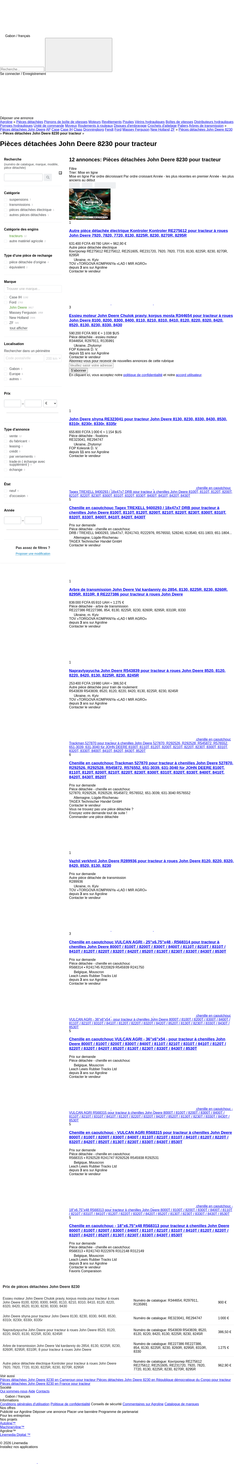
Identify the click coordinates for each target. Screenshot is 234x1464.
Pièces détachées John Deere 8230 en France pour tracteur (45, 1383)
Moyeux (71, 125)
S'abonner (78, 370)
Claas (78, 129)
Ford (118, 129)
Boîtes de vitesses (179, 122)
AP (48, 129)
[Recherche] (78, 55)
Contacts (43, 1391)
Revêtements (112, 122)
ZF (173, 129)
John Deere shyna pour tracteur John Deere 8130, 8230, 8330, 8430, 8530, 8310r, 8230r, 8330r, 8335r (59, 1318)
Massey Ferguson (135, 129)
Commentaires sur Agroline (143, 1404)
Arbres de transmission (206, 125)
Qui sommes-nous (14, 1391)
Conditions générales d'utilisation (25, 1404)
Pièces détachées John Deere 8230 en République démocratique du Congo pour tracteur (164, 1380)
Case (56, 129)
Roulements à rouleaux (95, 125)
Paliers (183, 125)
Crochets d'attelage (162, 125)
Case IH (66, 129)
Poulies (128, 122)
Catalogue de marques (182, 1404)
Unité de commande (49, 125)
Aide (31, 1391)
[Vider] (60, 172)
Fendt (109, 129)
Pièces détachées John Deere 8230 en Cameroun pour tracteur (48, 1380)
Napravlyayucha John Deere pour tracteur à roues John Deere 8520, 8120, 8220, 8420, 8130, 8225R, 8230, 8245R (59, 1332)
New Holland (160, 129)
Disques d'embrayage (130, 125)
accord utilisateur (188, 375)
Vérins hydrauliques (150, 122)
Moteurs (94, 122)
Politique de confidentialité (70, 1404)
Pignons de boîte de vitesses (66, 122)
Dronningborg (93, 129)
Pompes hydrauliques (16, 125)
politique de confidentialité (142, 375)
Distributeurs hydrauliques (214, 122)
